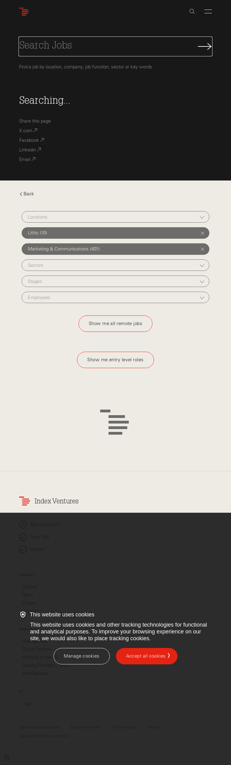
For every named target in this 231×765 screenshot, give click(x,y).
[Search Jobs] (115, 46)
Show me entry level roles (115, 360)
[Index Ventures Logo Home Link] (25, 12)
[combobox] (116, 217)
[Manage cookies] (81, 656)
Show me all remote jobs (115, 323)
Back (26, 194)
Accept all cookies (146, 656)
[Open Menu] (208, 11)
